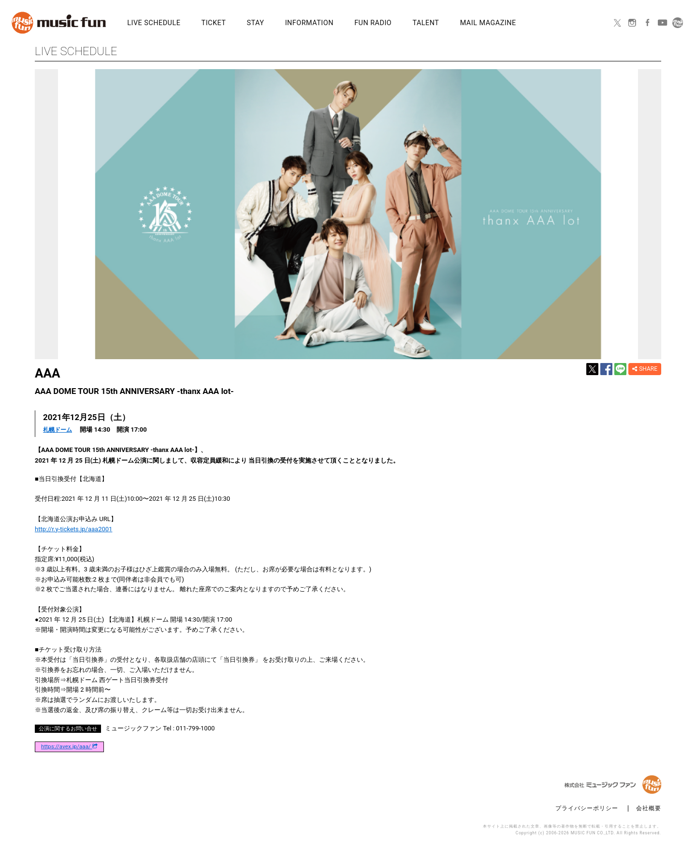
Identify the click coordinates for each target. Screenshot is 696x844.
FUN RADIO (321, 23)
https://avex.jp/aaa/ (69, 746)
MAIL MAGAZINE (414, 23)
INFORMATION (269, 23)
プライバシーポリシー (586, 808)
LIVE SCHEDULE (147, 23)
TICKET (196, 23)
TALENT (362, 23)
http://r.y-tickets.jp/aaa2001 (73, 528)
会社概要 (648, 808)
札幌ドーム (58, 429)
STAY (226, 23)
